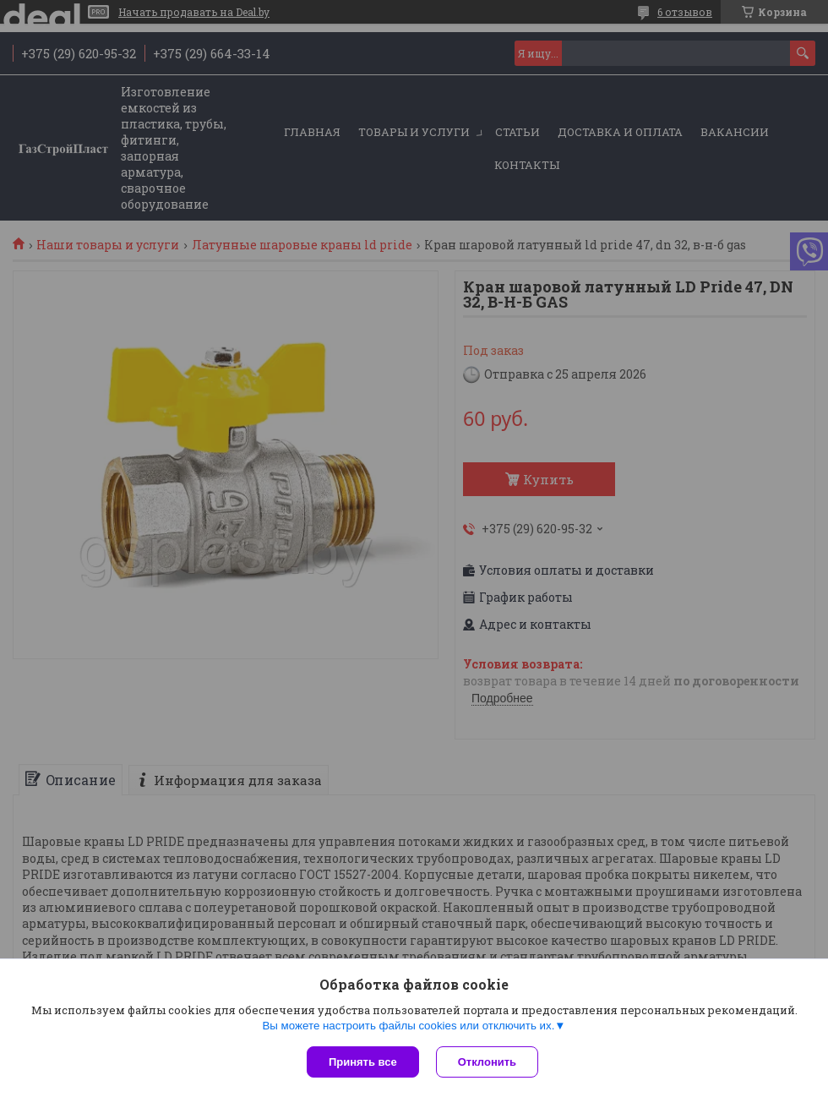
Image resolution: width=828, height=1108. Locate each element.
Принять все (363, 1062)
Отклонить (487, 1062)
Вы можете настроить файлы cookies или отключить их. (408, 1025)
